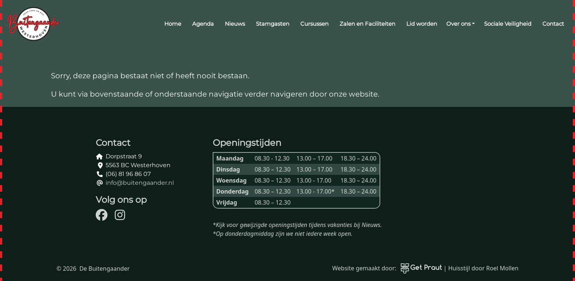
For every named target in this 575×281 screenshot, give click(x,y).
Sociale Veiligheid (507, 23)
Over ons (458, 23)
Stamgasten (272, 23)
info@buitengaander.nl (140, 182)
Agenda (203, 23)
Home (172, 23)
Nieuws (235, 23)
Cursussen (314, 23)
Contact (553, 23)
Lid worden (421, 23)
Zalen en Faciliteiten (367, 23)
